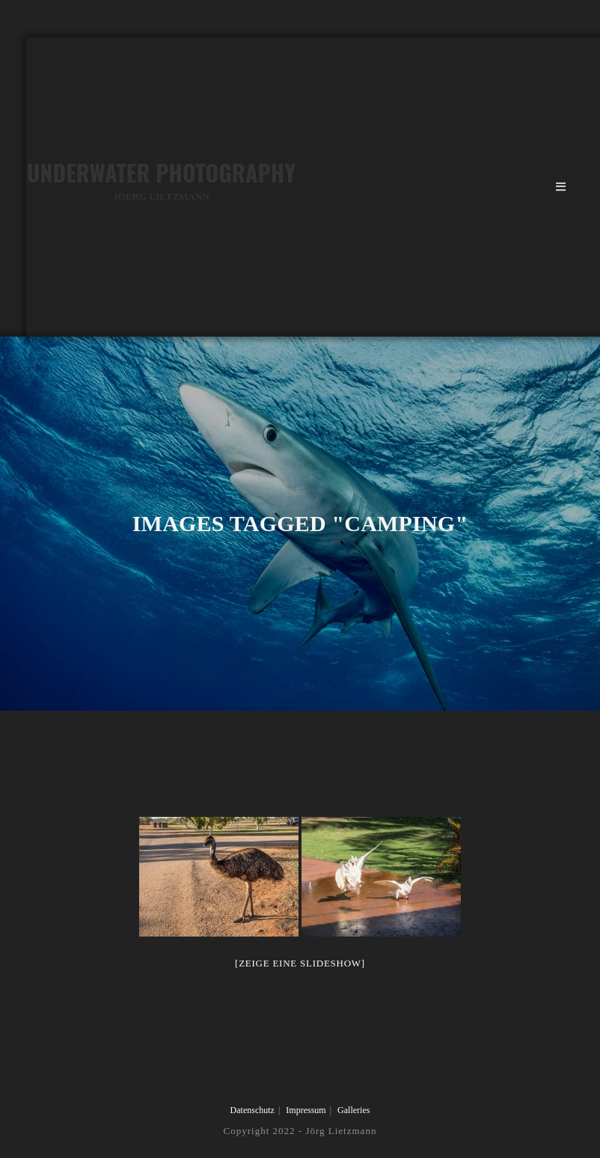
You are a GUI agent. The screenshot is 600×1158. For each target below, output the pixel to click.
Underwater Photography (161, 180)
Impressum (305, 1110)
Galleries (353, 1110)
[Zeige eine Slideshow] (300, 963)
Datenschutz (252, 1110)
